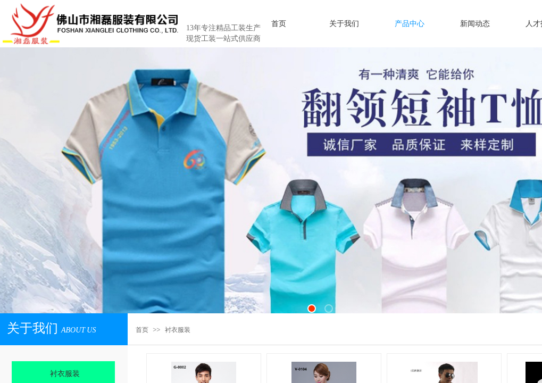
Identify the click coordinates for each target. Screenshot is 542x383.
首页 (142, 330)
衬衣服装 (177, 330)
